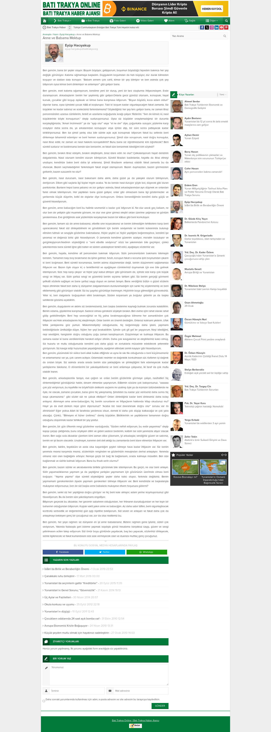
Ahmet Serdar (192, 101)
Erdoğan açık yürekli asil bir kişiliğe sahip (206, 373)
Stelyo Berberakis (194, 369)
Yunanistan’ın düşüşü (57, 611)
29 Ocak (189, 305)
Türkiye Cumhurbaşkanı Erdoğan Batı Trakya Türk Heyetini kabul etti (106, 27)
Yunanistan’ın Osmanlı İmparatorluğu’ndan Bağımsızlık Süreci (213, 480)
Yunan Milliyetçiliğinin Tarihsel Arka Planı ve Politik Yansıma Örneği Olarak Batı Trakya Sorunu (206, 192)
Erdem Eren (191, 185)
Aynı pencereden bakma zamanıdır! (203, 171)
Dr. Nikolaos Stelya (195, 285)
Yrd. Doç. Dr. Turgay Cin (198, 386)
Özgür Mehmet (193, 336)
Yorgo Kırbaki (192, 420)
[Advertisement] (199, 65)
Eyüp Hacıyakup (67, 34)
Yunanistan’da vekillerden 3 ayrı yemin (205, 423)
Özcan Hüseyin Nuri (196, 319)
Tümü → (223, 94)
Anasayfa (47, 34)
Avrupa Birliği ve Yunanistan (199, 272)
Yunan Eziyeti (192, 138)
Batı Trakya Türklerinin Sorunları (201, 389)
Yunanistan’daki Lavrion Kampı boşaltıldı (206, 289)
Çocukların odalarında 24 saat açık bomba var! (72, 618)
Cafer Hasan (192, 168)
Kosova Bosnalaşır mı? (185, 477)
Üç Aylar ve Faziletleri (57, 597)
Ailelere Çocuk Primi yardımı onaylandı (205, 339)
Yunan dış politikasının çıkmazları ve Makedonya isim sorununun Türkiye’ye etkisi (205, 158)
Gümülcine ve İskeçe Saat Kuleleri (203, 322)
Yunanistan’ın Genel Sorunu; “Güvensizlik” (69, 590)
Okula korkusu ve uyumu (59, 604)
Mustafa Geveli (193, 269)
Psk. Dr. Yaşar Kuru (195, 403)
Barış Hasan (191, 151)
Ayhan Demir (192, 135)
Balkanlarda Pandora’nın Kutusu (201, 222)
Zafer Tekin (191, 436)
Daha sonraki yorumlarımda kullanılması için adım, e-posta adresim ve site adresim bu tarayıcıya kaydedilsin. (103, 699)
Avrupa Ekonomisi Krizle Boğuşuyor (65, 625)
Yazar (55, 34)
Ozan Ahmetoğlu (194, 302)
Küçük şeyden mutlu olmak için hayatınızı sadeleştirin (76, 633)
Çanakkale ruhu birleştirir (59, 576)
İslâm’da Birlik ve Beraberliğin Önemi (66, 569)
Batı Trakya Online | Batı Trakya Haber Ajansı (135, 720)
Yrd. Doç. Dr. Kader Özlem (199, 252)
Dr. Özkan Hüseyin (195, 352)
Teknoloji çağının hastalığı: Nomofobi (204, 406)
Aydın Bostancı (193, 118)
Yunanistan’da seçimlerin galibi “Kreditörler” (70, 583)
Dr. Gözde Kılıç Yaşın (196, 218)
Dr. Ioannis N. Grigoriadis (199, 235)
